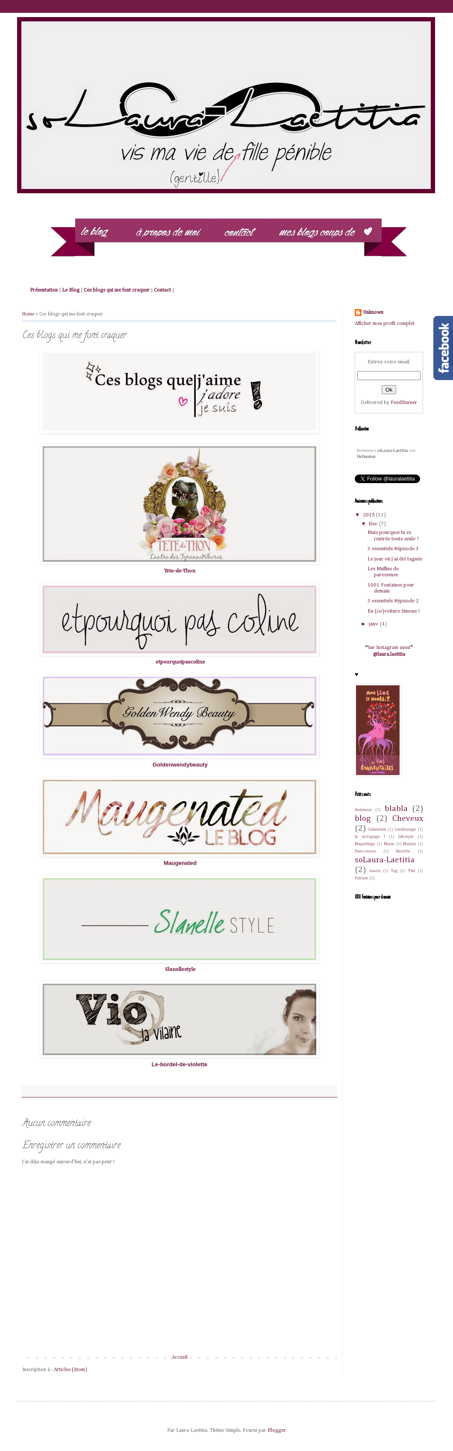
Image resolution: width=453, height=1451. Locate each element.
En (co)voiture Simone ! (394, 611)
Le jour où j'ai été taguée (395, 559)
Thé (411, 871)
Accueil (180, 1357)
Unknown (373, 312)
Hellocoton (366, 456)
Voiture (361, 878)
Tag (394, 871)
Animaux (363, 810)
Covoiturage (405, 830)
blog (363, 818)
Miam (389, 844)
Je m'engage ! (370, 837)
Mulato (409, 844)
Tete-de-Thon (179, 571)
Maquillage (365, 844)
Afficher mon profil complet (385, 323)
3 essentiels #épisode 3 (393, 548)
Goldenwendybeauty (180, 764)
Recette (403, 851)
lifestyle (406, 837)
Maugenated (180, 863)
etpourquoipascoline (180, 662)
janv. (374, 624)
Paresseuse (365, 851)
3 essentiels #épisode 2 (393, 601)
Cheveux (407, 818)
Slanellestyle (180, 969)
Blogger (276, 1430)
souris (375, 871)
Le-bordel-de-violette (179, 1064)
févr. (374, 524)
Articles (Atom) (70, 1369)
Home (28, 314)
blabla (396, 809)
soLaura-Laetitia (392, 450)
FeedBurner (404, 402)
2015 (369, 515)
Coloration (377, 830)
